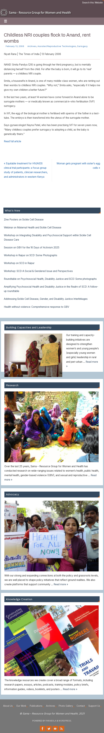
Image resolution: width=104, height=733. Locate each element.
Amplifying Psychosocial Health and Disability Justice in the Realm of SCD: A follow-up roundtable (51, 289)
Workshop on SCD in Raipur (19, 263)
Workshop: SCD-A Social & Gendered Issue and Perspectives (38, 271)
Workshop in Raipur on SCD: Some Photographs (30, 255)
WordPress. (65, 721)
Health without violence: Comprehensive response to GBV (36, 306)
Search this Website (92, 2)
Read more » (61, 584)
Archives (31, 46)
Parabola (51, 721)
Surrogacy (82, 46)
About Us (8, 706)
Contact (81, 706)
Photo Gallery (66, 706)
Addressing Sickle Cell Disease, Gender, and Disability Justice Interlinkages (46, 298)
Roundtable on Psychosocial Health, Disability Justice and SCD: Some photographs (50, 278)
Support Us (94, 706)
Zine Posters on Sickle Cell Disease (24, 219)
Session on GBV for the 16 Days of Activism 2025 (31, 247)
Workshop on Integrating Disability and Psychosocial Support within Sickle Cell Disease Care (47, 237)
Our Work (21, 706)
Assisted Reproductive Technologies (57, 46)
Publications (36, 706)
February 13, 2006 (15, 46)
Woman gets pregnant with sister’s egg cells (78, 165)
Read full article (12, 141)
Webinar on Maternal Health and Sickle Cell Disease (32, 227)
